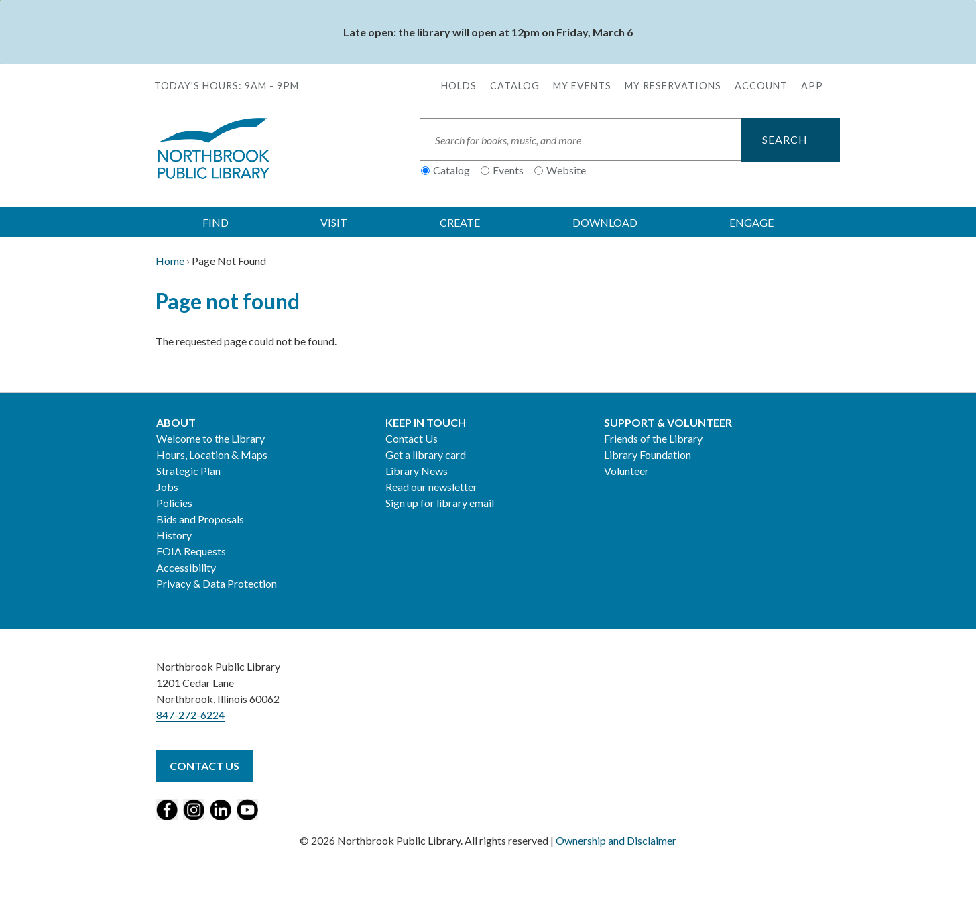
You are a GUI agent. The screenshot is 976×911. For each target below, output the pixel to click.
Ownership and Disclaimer (616, 840)
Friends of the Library (653, 438)
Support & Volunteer (668, 422)
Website (566, 170)
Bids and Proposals (200, 519)
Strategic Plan (188, 470)
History (174, 535)
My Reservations (673, 85)
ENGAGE (751, 222)
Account (761, 85)
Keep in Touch (425, 422)
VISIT (333, 222)
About (176, 422)
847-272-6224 (190, 714)
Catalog (515, 85)
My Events (582, 85)
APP (812, 85)
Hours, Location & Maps (211, 454)
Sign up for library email (439, 502)
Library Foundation (647, 454)
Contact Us (411, 438)
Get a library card (425, 454)
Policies (174, 502)
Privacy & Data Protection (216, 583)
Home (170, 260)
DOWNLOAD (604, 222)
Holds (459, 85)
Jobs (167, 486)
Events (508, 170)
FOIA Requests (191, 551)
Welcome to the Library (210, 438)
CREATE (460, 222)
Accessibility (186, 567)
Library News (416, 470)
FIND (215, 222)
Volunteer (626, 470)
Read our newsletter (431, 486)
